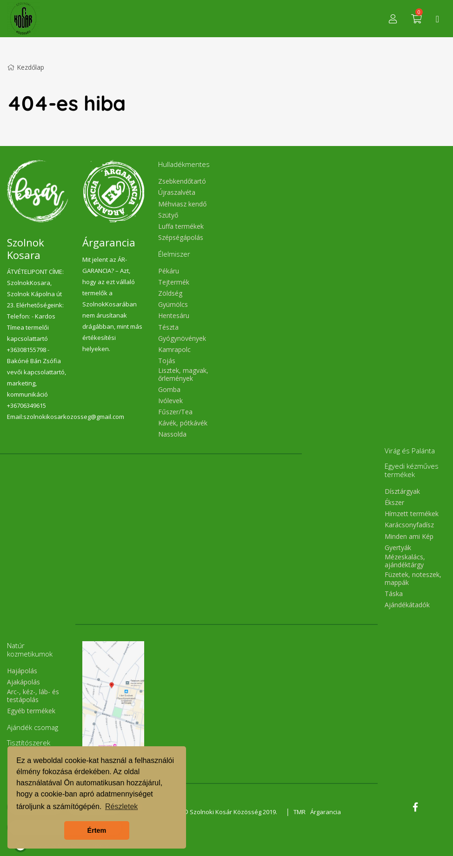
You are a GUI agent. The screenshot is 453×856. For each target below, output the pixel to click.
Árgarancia (325, 812)
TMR (299, 812)
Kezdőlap (25, 67)
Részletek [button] (121, 806)
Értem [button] (97, 830)
